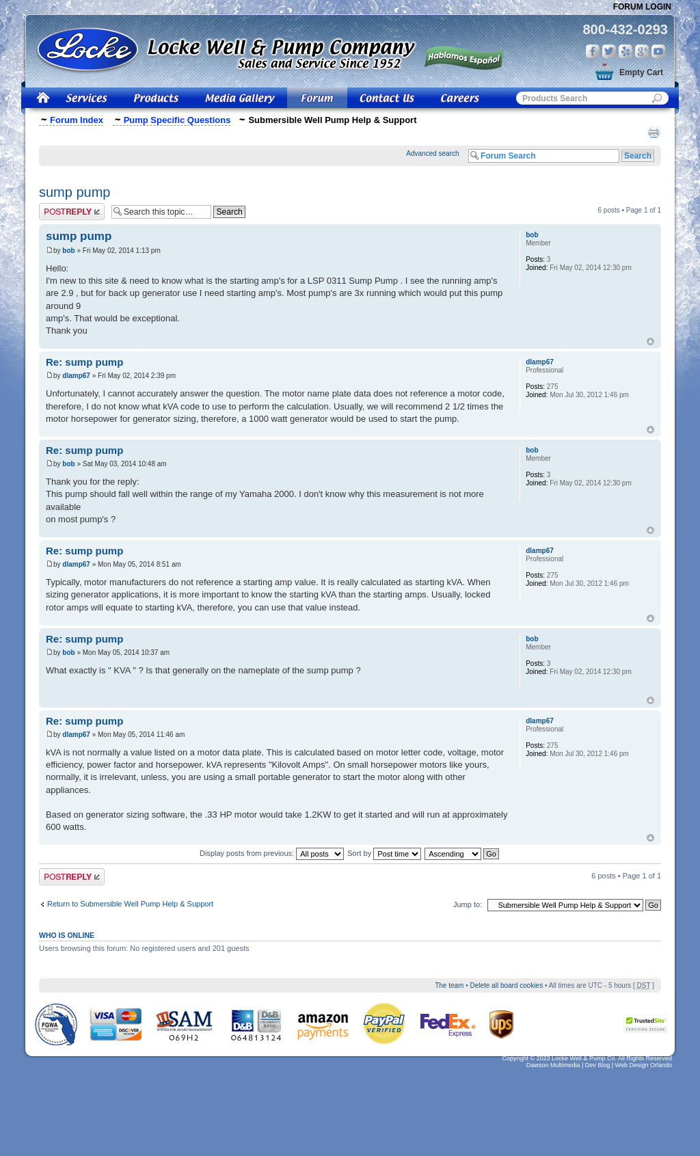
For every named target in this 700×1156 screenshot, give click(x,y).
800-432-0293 (625, 29)
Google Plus (642, 51)
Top (650, 341)
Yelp (625, 51)
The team (449, 985)
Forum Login (642, 7)
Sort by (384, 853)
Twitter (609, 51)
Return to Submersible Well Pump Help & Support (130, 904)
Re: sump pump (84, 362)
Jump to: (467, 904)
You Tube (658, 51)
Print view (653, 132)
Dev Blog (597, 1065)
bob (68, 250)
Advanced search (432, 153)
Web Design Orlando (643, 1065)
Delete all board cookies (506, 985)
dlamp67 (76, 375)
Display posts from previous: (272, 853)
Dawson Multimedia (553, 1065)
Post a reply (72, 211)
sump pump (75, 192)
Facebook (593, 51)
